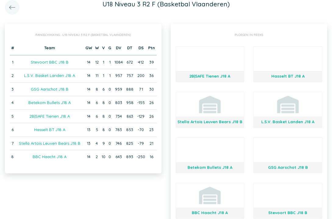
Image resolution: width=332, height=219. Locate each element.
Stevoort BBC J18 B (50, 62)
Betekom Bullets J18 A (49, 102)
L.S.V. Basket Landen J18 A (49, 75)
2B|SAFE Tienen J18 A (50, 116)
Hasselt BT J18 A (49, 129)
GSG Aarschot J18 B (50, 89)
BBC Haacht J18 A (49, 156)
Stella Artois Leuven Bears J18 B (49, 143)
